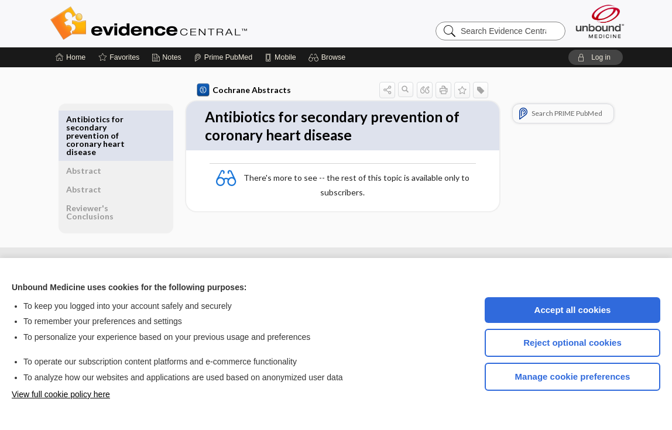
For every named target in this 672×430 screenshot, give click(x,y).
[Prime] (223, 57)
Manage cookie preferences (572, 376)
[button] (328, 57)
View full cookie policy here (61, 394)
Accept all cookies (572, 310)
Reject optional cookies (572, 343)
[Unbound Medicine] (600, 21)
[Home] (70, 57)
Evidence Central (195, 23)
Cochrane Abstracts (241, 90)
